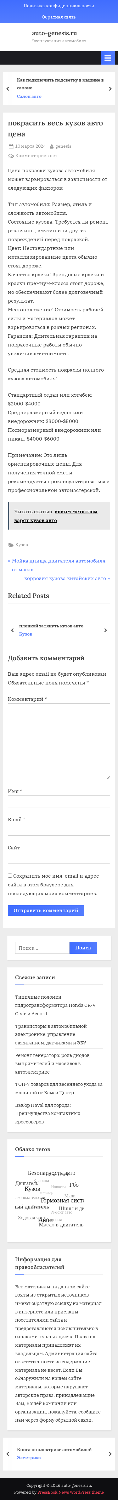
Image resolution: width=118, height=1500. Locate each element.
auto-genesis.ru (54, 33)
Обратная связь (59, 17)
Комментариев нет (36, 156)
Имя (15, 791)
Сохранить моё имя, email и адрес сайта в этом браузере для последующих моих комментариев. (53, 884)
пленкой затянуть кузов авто (51, 625)
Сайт (14, 847)
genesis (63, 146)
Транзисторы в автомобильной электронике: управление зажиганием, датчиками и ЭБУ (51, 1034)
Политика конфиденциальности (59, 5)
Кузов (21, 544)
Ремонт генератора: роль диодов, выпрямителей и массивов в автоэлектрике (53, 1063)
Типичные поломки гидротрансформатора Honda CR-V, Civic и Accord (56, 1005)
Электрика (32, 1457)
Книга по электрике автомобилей (57, 1449)
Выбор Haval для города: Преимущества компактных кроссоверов (47, 1113)
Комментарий (27, 699)
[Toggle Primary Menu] (108, 58)
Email (16, 819)
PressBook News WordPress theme (70, 1492)
